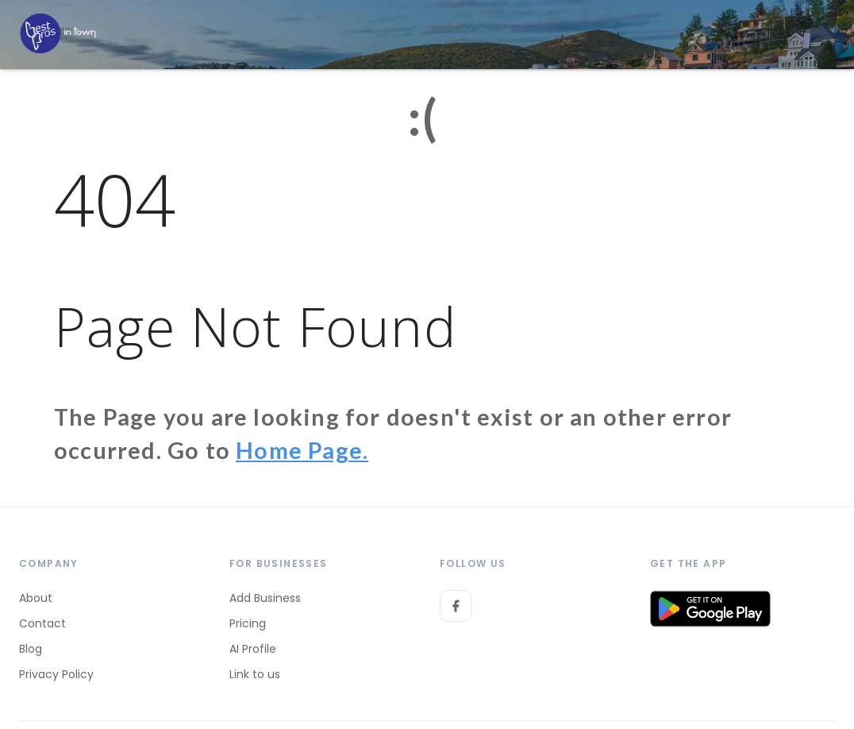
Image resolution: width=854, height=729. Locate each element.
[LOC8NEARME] (58, 33)
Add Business (265, 598)
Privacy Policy (56, 674)
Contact (42, 623)
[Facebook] (455, 606)
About (35, 598)
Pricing (247, 623)
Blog (30, 649)
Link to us (254, 674)
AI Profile (252, 649)
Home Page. (302, 450)
